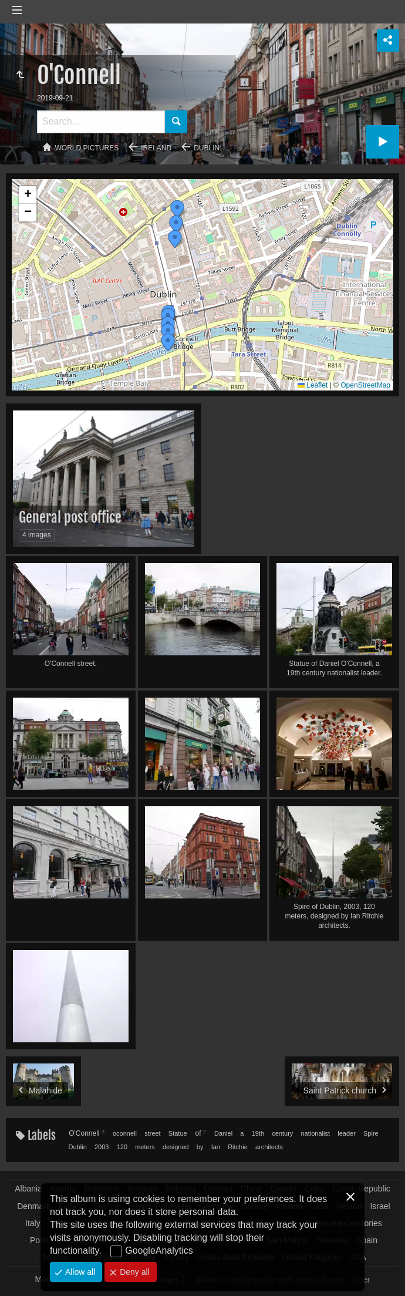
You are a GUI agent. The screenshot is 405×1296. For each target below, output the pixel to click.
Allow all (79, 1272)
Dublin (207, 148)
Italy (33, 1223)
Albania (28, 1188)
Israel (380, 1206)
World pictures (87, 148)
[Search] (101, 121)
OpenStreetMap (365, 385)
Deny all (133, 1272)
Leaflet (313, 385)
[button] (168, 342)
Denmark (33, 1206)
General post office (70, 517)
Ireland (156, 148)
